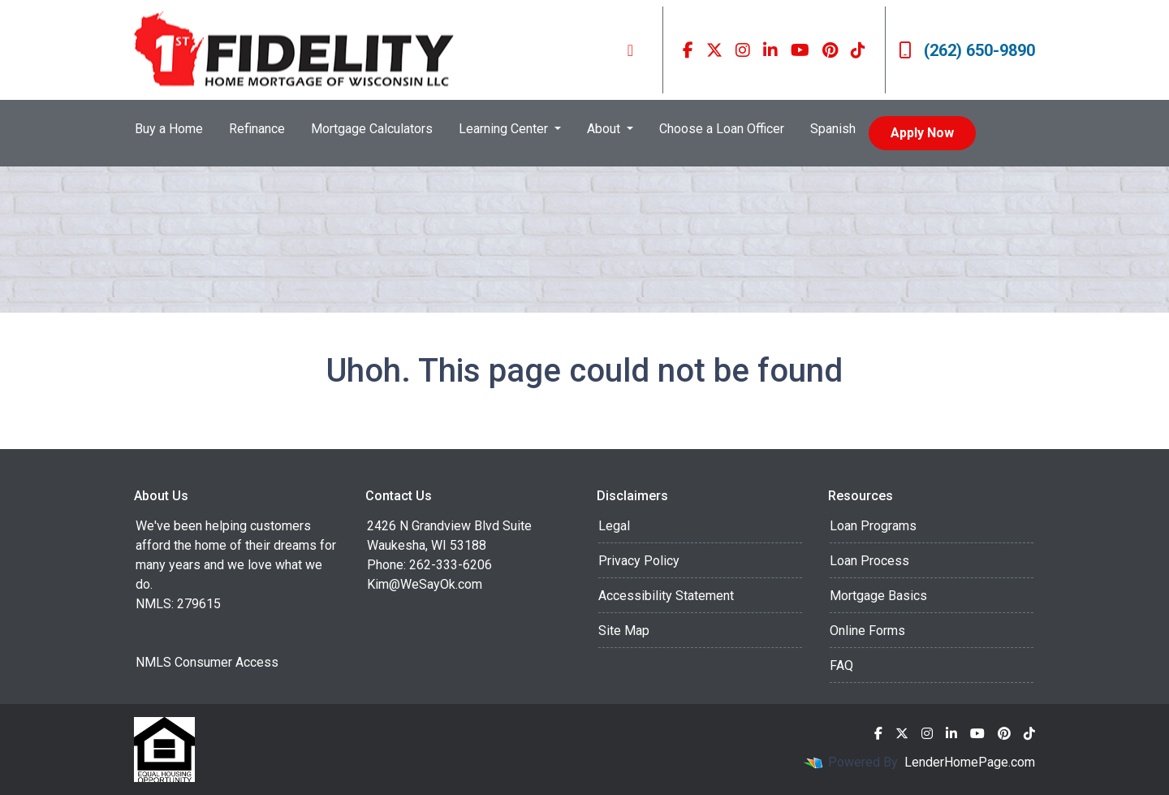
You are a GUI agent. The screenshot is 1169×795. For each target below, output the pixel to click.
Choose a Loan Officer (721, 128)
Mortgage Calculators (372, 128)
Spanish (833, 128)
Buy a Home (169, 128)
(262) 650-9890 (967, 50)
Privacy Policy (638, 560)
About (605, 128)
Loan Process (869, 560)
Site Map (623, 630)
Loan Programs (873, 526)
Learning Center (505, 128)
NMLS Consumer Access (207, 662)
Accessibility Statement (666, 595)
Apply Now (922, 132)
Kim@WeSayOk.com (424, 584)
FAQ (841, 665)
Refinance (257, 128)
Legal (614, 526)
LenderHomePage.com (969, 762)
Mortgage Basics (878, 595)
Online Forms (867, 630)
